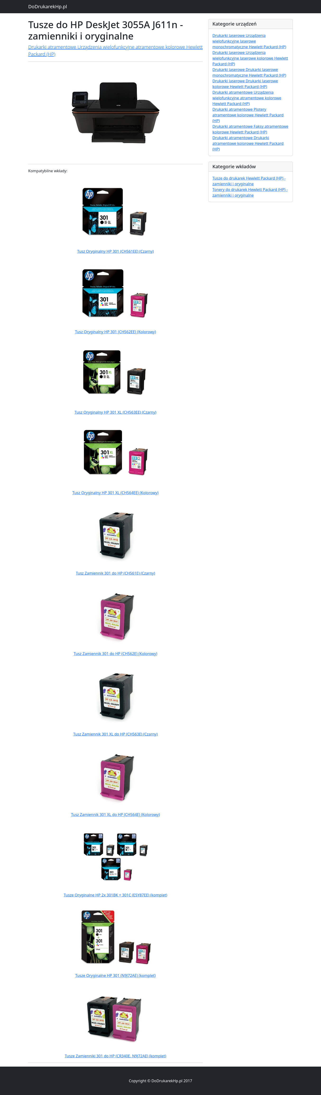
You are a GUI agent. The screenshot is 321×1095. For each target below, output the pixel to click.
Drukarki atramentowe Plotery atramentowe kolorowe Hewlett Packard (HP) (248, 115)
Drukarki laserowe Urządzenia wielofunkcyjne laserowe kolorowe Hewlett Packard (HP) (250, 58)
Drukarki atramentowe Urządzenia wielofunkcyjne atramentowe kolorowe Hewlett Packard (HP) (246, 98)
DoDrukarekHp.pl (47, 6)
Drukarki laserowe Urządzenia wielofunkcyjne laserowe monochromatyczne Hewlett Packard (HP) (249, 41)
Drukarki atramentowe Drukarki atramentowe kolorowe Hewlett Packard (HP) (248, 143)
